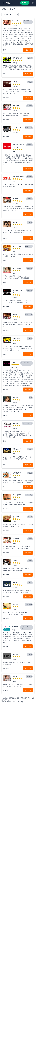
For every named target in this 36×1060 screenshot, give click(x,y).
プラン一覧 (28, 50)
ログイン (25, 2)
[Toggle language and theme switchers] (32, 3)
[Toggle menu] (3, 3)
